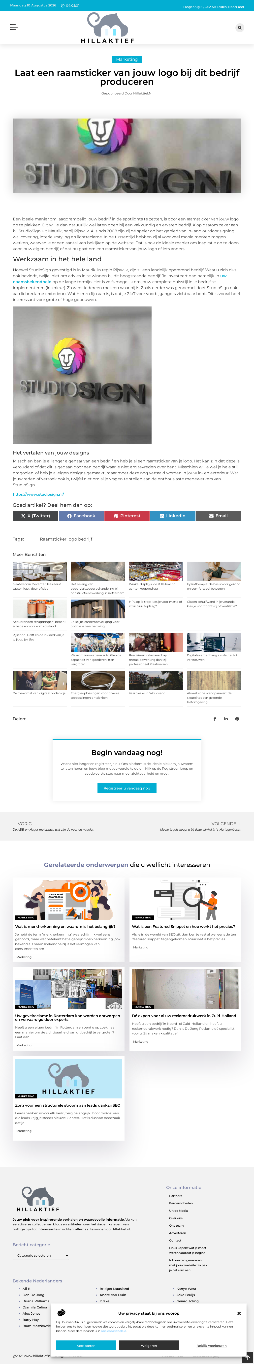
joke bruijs (186, 1295)
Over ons (176, 1218)
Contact (175, 1240)
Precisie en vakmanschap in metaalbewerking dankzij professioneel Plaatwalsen (149, 659)
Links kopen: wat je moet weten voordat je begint (187, 1250)
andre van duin (113, 1295)
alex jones (31, 1313)
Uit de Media (178, 1210)
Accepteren (86, 1346)
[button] (239, 1313)
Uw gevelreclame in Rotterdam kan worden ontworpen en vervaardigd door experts (67, 1017)
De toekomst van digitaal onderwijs (39, 693)
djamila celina (35, 1307)
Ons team (176, 1225)
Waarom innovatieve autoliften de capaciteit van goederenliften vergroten (96, 659)
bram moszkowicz (37, 1326)
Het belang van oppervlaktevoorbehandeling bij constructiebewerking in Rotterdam (98, 588)
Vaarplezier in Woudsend (147, 693)
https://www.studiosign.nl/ (38, 494)
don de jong (33, 1295)
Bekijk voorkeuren (211, 1346)
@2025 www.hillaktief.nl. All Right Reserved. (48, 1356)
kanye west (186, 1289)
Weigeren (149, 1346)
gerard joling (188, 1301)
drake (104, 1301)
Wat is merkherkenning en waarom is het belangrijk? (65, 926)
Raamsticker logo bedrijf (66, 539)
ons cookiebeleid (113, 1331)
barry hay (31, 1320)
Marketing (127, 59)
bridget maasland (114, 1289)
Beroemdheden (181, 1203)
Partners (175, 1196)
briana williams (36, 1301)
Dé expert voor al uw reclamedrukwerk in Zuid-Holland (184, 1015)
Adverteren (177, 1233)
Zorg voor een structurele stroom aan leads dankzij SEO (68, 1105)
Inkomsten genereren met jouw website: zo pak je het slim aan (188, 1265)
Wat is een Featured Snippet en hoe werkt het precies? (183, 926)
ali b (27, 1289)
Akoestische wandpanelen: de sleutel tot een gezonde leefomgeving (209, 697)
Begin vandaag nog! (126, 752)
